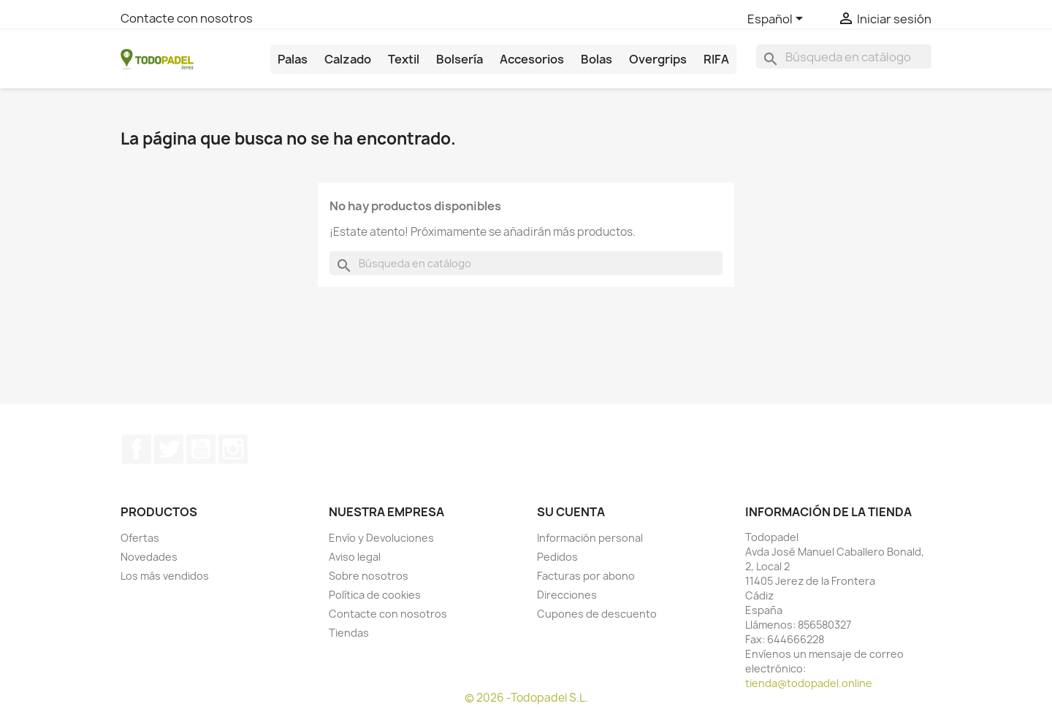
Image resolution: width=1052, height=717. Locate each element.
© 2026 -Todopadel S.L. (526, 697)
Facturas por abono (586, 576)
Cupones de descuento (597, 614)
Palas (293, 59)
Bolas (596, 59)
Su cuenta (571, 512)
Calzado (347, 59)
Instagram (233, 449)
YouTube (201, 449)
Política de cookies (375, 595)
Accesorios (532, 59)
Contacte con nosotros (187, 18)
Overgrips (658, 59)
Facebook (136, 449)
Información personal (590, 538)
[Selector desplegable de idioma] (777, 19)
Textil (403, 59)
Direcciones (567, 595)
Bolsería (459, 59)
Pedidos (557, 557)
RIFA (716, 59)
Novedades (149, 557)
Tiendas (349, 633)
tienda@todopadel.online (808, 683)
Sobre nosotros (368, 576)
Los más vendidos (165, 576)
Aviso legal (355, 557)
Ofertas (140, 538)
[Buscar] (843, 57)
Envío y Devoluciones (381, 538)
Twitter (168, 449)
